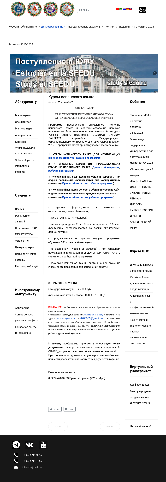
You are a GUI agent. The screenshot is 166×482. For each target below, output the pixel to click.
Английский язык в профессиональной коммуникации (141, 304)
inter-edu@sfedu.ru (32, 467)
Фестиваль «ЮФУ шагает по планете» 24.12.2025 (140, 124)
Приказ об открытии (62, 157)
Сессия (19, 209)
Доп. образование (52, 26)
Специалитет (23, 121)
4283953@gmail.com (92, 318)
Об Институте (28, 26)
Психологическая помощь (25, 256)
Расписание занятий (22, 218)
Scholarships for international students (24, 166)
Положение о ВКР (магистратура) (26, 231)
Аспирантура (23, 135)
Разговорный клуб (26, 266)
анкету (100, 315)
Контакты (111, 26)
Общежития (22, 240)
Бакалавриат (23, 115)
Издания (124, 26)
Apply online (22, 307)
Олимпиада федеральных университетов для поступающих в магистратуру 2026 (141, 151)
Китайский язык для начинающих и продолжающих (141, 283)
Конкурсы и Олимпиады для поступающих (25, 147)
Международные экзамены (84, 26)
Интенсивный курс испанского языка (141, 267)
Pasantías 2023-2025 (20, 44)
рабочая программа (88, 157)
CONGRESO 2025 (144, 26)
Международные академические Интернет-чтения (140, 397)
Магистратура (23, 128)
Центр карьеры (24, 247)
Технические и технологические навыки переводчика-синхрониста (140, 331)
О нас (51, 102)
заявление (89, 315)
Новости (13, 26)
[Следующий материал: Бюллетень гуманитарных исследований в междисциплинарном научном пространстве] (110, 426)
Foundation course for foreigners (26, 329)
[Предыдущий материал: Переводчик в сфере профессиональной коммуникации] (58, 426)
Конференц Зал (139, 384)
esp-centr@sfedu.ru (66, 318)
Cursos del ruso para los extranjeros (26, 317)
